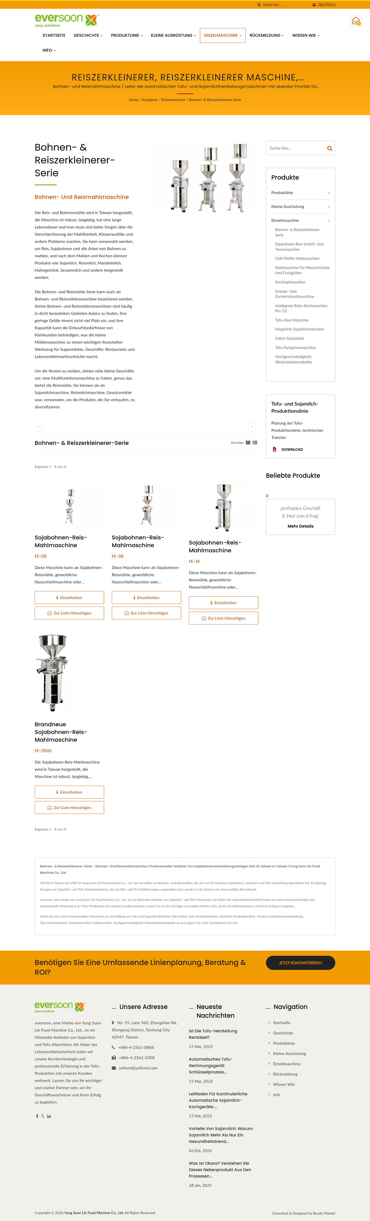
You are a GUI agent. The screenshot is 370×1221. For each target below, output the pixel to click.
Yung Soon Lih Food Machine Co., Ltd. (94, 1212)
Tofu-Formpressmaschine (295, 347)
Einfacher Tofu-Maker (172, 916)
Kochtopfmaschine (290, 282)
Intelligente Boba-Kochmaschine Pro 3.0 (301, 308)
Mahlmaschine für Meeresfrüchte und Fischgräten (302, 270)
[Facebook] (37, 1116)
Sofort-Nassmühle (289, 338)
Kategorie (149, 99)
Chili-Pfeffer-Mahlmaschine (297, 258)
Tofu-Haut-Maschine (292, 320)
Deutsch (326, 5)
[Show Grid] (248, 442)
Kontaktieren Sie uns (223, 923)
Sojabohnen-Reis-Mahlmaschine (61, 541)
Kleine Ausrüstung (173, 35)
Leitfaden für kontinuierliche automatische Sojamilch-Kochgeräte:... (218, 1100)
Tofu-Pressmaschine (53, 923)
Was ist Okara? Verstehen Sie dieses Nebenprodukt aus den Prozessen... (220, 1169)
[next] (252, 426)
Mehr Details (300, 526)
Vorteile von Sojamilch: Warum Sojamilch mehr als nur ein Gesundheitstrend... (221, 1135)
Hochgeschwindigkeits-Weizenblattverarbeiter (294, 359)
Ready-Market (324, 1213)
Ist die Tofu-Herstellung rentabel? (213, 1034)
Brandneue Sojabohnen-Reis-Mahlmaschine (61, 732)
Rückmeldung (267, 35)
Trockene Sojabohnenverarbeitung (280, 916)
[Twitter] (43, 1116)
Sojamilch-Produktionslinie (237, 916)
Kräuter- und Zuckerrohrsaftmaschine (294, 294)
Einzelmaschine (222, 35)
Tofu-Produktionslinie (203, 916)
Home (133, 99)
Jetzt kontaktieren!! (300, 962)
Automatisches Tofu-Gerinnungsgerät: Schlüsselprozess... (211, 1065)
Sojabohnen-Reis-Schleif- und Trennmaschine (299, 247)
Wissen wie (305, 35)
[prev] (39, 426)
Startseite (54, 35)
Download (287, 450)
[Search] (286, 4)
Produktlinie (127, 35)
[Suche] (259, 4)
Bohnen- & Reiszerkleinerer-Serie (215, 99)
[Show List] (255, 442)
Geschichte (88, 35)
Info (49, 50)
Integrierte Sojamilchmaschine (299, 329)
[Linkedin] (49, 1116)
